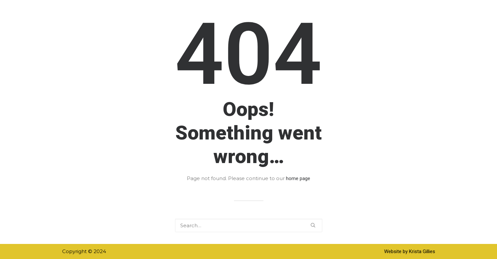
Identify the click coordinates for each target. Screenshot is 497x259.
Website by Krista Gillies (409, 251)
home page (298, 178)
